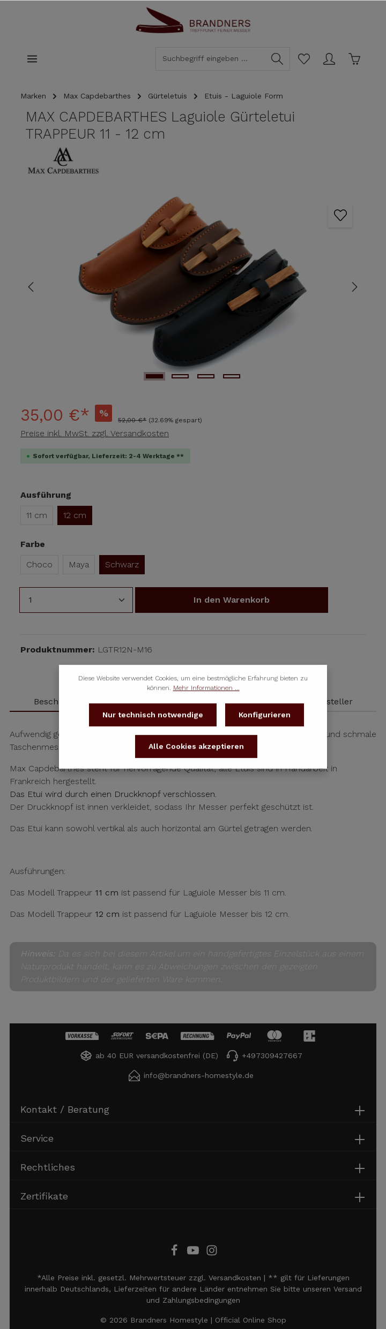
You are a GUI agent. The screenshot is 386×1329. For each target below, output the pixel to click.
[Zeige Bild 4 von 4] (231, 376)
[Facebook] (175, 1253)
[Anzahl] (76, 600)
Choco (39, 564)
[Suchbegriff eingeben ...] (210, 59)
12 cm (74, 515)
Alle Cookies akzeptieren (196, 761)
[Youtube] (194, 1253)
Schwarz (122, 564)
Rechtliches (47, 1167)
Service (37, 1138)
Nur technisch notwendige (152, 730)
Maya (79, 564)
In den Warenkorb (232, 600)
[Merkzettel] (303, 58)
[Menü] (31, 58)
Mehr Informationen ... (206, 703)
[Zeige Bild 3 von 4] (205, 376)
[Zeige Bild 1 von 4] (154, 376)
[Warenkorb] (354, 58)
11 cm (36, 515)
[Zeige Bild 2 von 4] (180, 376)
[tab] (331, 702)
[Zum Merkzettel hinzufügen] (340, 215)
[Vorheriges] (31, 287)
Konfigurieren (265, 730)
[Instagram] (212, 1253)
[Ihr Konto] (328, 58)
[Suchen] (277, 59)
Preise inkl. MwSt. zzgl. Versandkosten (94, 433)
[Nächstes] (354, 287)
